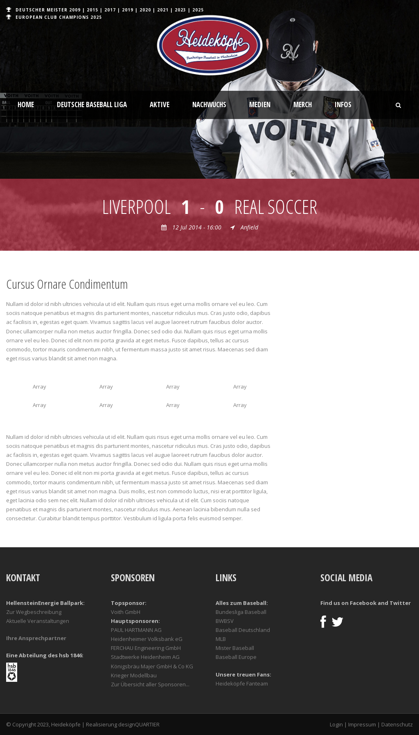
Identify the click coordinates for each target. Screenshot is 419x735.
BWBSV (225, 621)
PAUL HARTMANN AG (136, 630)
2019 (127, 10)
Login (336, 724)
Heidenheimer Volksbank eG (146, 639)
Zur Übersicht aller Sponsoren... (150, 684)
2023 (180, 10)
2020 (145, 10)
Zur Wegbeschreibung (33, 612)
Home (26, 104)
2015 (92, 10)
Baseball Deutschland (243, 630)
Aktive (159, 104)
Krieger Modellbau (134, 675)
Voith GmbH (125, 612)
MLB (221, 639)
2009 (75, 10)
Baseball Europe (236, 657)
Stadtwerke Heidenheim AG (145, 657)
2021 (163, 10)
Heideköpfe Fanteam (242, 683)
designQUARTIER (139, 724)
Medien (259, 104)
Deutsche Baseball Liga (92, 104)
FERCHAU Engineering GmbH (146, 648)
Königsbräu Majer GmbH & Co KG (152, 666)
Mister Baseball (235, 648)
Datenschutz (397, 724)
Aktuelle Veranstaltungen (37, 621)
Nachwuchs (209, 104)
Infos (343, 104)
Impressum (362, 724)
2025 (198, 10)
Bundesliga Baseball (241, 612)
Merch (302, 104)
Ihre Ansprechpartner (36, 638)
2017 (110, 10)
